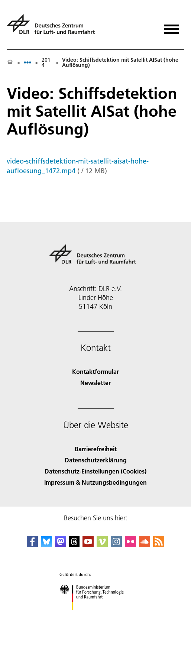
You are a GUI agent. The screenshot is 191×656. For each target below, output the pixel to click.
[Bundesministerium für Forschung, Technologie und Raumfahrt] (95, 616)
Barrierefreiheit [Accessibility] (96, 449)
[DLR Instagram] (116, 544)
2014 (46, 62)
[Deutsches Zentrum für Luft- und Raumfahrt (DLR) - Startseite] (54, 27)
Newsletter (95, 383)
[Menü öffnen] (171, 26)
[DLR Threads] (74, 544)
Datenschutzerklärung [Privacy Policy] (96, 460)
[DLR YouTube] (88, 544)
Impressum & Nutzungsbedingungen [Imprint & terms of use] (95, 482)
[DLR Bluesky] (46, 544)
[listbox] (27, 62)
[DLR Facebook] (32, 544)
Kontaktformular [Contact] (95, 371)
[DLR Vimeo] (102, 544)
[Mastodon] (60, 544)
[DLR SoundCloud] (144, 544)
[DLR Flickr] (130, 544)
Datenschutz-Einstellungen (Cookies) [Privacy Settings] (95, 471)
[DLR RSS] (158, 544)
